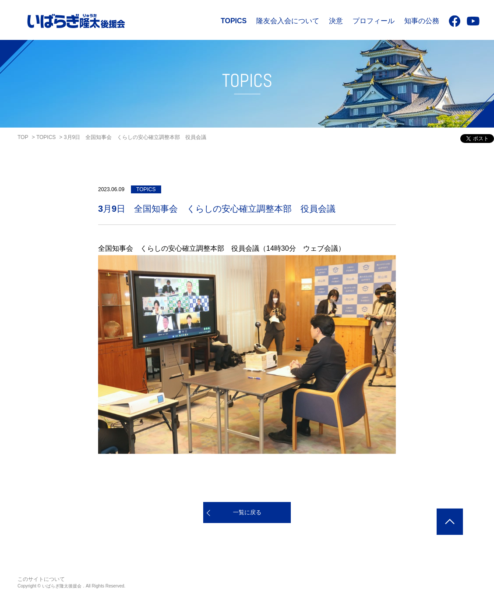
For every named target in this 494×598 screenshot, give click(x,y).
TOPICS (234, 21)
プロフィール (374, 21)
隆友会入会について (287, 21)
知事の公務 (421, 21)
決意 (336, 21)
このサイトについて (41, 579)
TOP (23, 137)
